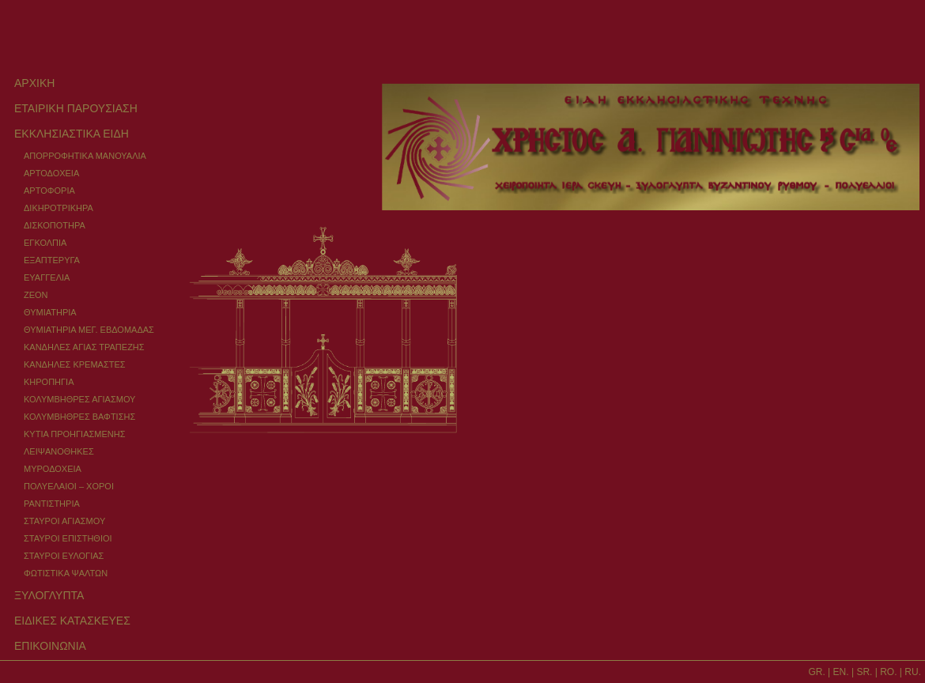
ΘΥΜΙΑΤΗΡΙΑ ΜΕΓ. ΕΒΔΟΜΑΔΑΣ (89, 329)
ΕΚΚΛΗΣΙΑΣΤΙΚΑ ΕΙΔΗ (71, 133)
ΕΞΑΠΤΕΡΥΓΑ (52, 260)
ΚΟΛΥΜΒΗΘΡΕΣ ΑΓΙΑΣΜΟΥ (79, 399)
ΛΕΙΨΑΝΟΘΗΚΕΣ (59, 451)
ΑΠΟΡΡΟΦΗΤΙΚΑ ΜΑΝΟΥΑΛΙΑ (85, 155)
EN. (841, 671)
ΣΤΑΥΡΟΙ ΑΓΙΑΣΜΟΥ (64, 521)
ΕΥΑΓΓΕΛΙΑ (47, 277)
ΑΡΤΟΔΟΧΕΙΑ (51, 173)
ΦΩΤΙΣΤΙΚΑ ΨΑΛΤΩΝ (66, 573)
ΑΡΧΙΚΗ (34, 83)
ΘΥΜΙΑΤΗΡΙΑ (50, 312)
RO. (888, 671)
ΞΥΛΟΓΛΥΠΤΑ (49, 595)
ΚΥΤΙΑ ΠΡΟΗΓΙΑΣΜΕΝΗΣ (74, 434)
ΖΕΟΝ (36, 295)
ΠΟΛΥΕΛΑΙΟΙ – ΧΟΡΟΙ (69, 486)
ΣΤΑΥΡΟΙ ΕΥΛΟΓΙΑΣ (64, 555)
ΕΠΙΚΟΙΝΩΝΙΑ (50, 646)
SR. (864, 671)
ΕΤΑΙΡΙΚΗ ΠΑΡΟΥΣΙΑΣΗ (76, 108)
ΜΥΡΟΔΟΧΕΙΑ (52, 469)
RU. (912, 671)
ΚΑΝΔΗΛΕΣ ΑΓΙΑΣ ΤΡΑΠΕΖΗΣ (84, 347)
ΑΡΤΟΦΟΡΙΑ (49, 190)
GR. (816, 671)
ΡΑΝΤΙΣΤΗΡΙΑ (52, 503)
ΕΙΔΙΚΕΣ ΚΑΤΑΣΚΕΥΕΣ (72, 620)
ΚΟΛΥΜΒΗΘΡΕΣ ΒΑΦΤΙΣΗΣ (79, 416)
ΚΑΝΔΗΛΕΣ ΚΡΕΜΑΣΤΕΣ (75, 364)
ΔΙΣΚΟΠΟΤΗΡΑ (54, 225)
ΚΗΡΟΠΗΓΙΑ (49, 382)
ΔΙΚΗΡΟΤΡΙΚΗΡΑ (58, 208)
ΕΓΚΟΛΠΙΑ (45, 242)
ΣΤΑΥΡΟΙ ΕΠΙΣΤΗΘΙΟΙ (68, 538)
